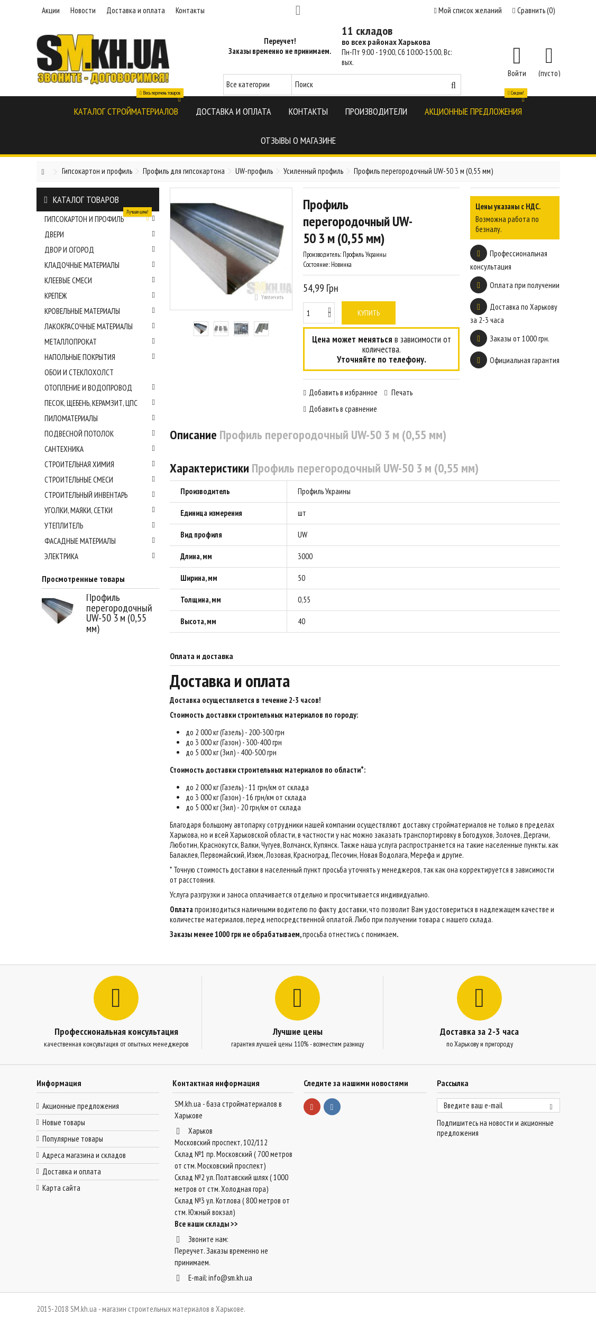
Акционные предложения (80, 1106)
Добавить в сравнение (343, 409)
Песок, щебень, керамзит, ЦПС (99, 403)
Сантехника (99, 449)
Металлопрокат (99, 342)
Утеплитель (99, 526)
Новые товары (63, 1122)
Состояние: (316, 264)
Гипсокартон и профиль (99, 217)
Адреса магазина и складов (84, 1155)
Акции (51, 10)
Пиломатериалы (99, 418)
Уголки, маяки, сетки (99, 510)
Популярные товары (72, 1139)
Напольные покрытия (99, 357)
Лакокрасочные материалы (99, 326)
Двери (99, 234)
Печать (401, 392)
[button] (126, 110)
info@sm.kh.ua (230, 1278)
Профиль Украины (324, 491)
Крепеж (99, 296)
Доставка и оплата (135, 10)
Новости (83, 10)
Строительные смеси (99, 480)
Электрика (99, 556)
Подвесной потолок (99, 434)
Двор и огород (99, 250)
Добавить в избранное (343, 392)
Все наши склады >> (206, 1224)
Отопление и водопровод (99, 388)
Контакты (190, 10)
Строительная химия (99, 464)
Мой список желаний (468, 10)
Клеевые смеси (99, 280)
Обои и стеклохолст (79, 372)
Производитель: (322, 254)
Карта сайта (61, 1188)
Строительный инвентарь (99, 495)
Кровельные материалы (99, 311)
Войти (517, 72)
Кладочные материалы (99, 265)
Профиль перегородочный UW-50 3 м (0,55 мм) (119, 612)
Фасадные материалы (99, 541)
